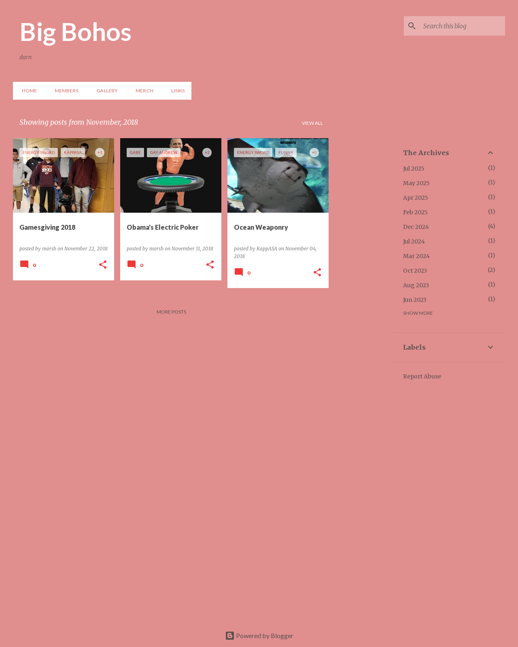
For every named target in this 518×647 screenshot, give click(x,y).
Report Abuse (422, 376)
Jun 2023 (415, 299)
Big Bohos (75, 31)
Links (176, 91)
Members (64, 91)
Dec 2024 (416, 227)
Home (26, 91)
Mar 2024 (416, 256)
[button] (103, 265)
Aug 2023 (416, 285)
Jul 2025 (414, 168)
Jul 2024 (414, 241)
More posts (171, 312)
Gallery (104, 91)
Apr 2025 (415, 197)
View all (312, 123)
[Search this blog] (462, 26)
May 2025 (416, 183)
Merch (142, 91)
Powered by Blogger (259, 635)
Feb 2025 (415, 212)
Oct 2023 (415, 270)
